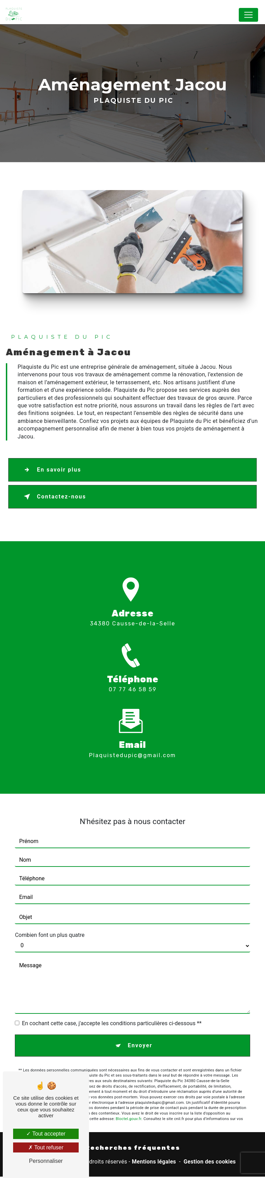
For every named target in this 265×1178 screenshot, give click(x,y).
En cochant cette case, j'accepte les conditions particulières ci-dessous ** (112, 1011)
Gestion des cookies (210, 1163)
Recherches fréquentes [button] (132, 1149)
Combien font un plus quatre (50, 923)
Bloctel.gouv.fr (128, 1107)
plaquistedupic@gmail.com (132, 743)
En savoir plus (51, 471)
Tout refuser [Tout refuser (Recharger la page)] (45, 1147)
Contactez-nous (53, 498)
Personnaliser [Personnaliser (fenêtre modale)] (46, 1161)
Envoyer (140, 1033)
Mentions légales (154, 1163)
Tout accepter (45, 1134)
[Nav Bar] (248, 15)
